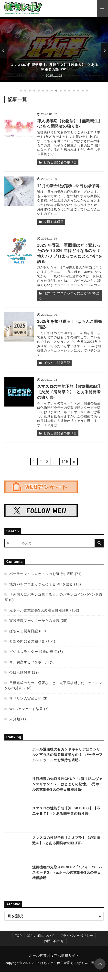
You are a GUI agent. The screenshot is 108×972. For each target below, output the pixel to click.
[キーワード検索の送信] (99, 543)
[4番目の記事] (34, 91)
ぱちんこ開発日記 (56, 363)
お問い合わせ (54, 941)
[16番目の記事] (87, 91)
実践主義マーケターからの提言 (34, 620)
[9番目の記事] (56, 91)
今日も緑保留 (53, 221)
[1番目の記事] (21, 91)
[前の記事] (3, 50)
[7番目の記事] (47, 91)
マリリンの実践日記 (25, 698)
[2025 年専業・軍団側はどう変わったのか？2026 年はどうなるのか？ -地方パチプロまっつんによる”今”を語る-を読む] (19, 250)
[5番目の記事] (39, 91)
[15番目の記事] (83, 91)
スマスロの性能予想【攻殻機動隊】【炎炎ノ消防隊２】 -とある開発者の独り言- (69, 391)
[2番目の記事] (25, 91)
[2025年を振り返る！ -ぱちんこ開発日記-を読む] (19, 327)
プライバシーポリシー (76, 935)
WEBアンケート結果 (26, 709)
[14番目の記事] (78, 91)
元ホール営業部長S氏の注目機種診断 (39, 610)
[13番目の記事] (74, 91)
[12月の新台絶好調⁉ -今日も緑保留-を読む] (19, 191)
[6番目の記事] (43, 91)
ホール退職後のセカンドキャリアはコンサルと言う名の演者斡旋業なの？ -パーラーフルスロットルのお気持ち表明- (67, 754)
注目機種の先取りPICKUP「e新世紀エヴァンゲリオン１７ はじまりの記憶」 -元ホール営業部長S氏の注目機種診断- (67, 784)
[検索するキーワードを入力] (49, 543)
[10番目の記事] (61, 91)
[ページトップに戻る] (100, 964)
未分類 (14, 719)
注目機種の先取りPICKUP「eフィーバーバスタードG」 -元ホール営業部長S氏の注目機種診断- (67, 872)
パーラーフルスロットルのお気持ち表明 (41, 574)
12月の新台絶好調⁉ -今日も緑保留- (69, 186)
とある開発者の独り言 (60, 162)
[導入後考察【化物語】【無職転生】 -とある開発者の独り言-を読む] (19, 126)
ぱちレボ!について (40, 935)
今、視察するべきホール (29, 662)
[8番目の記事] (52, 91)
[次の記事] (104, 50)
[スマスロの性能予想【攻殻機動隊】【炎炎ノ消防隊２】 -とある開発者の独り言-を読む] (19, 392)
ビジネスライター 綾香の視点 (33, 652)
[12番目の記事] (69, 91)
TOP (18, 935)
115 (65, 462)
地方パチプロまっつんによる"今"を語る (69, 295)
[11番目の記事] (65, 91)
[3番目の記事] (30, 91)
